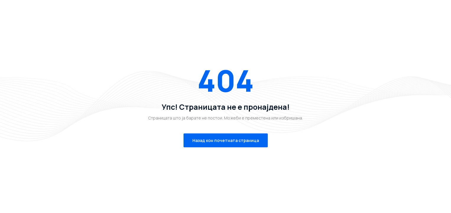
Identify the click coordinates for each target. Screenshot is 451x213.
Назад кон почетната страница (225, 140)
